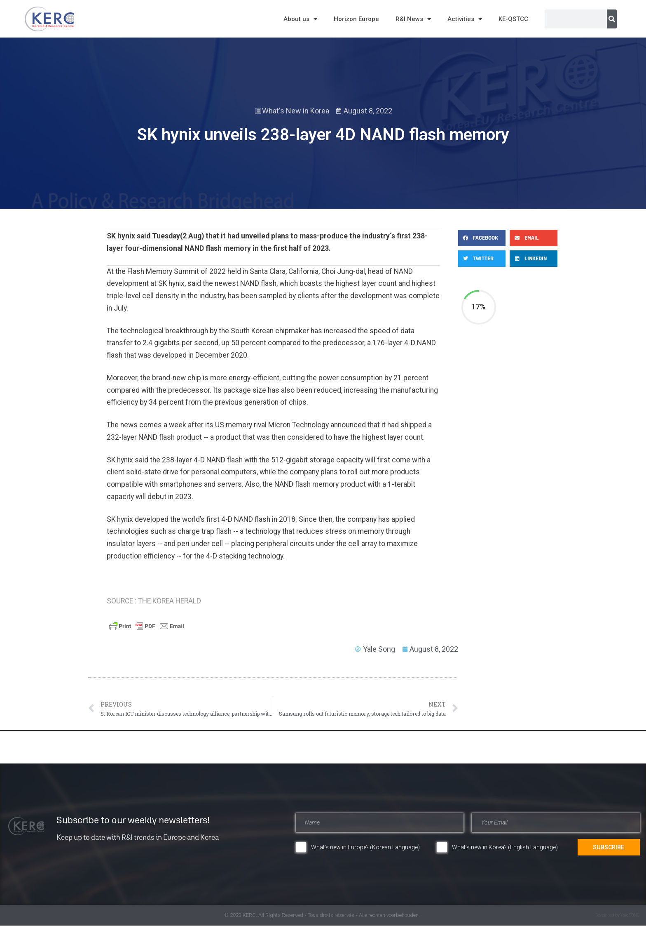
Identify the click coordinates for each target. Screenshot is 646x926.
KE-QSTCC (513, 19)
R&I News (413, 19)
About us (300, 19)
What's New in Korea (295, 110)
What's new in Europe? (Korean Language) (365, 847)
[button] (482, 238)
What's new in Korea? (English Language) (505, 847)
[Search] (612, 18)
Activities (464, 19)
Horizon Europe (356, 19)
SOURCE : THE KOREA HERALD (154, 601)
